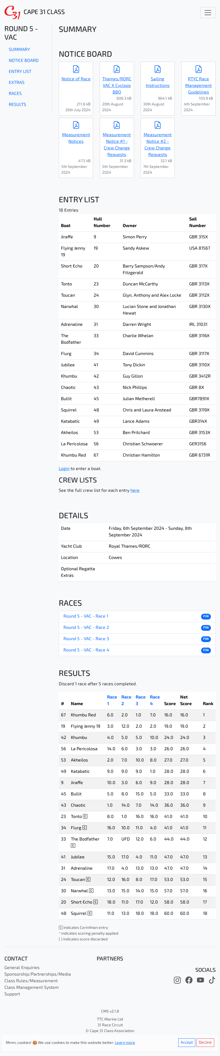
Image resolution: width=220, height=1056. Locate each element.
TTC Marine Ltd (110, 1019)
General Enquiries (22, 968)
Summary (19, 50)
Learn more (125, 1043)
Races (15, 94)
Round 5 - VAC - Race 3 (86, 639)
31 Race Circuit (110, 1025)
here (135, 491)
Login (64, 469)
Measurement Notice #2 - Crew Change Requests (158, 145)
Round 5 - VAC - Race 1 (85, 616)
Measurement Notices (76, 138)
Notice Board (24, 61)
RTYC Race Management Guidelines (198, 86)
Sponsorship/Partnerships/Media (37, 974)
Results (17, 105)
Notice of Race (76, 79)
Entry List (20, 72)
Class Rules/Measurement (31, 981)
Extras (16, 83)
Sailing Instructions (157, 82)
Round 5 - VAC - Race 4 (86, 650)
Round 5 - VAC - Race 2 (86, 628)
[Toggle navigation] (208, 12)
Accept (187, 1043)
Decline (205, 1043)
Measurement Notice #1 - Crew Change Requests (117, 145)
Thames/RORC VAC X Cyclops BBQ (116, 86)
